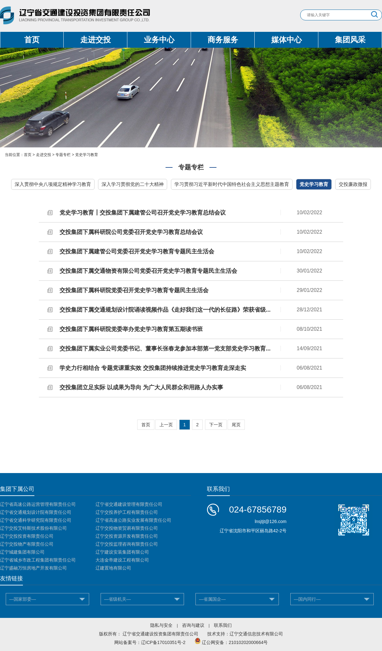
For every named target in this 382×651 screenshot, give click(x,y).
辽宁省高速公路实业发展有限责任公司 (133, 520)
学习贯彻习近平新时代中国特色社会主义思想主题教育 (231, 184)
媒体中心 (286, 39)
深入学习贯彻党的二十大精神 (133, 184)
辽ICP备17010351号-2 (163, 642)
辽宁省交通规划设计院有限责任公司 (35, 512)
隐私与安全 (161, 625)
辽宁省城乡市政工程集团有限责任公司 (38, 560)
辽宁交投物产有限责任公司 (26, 544)
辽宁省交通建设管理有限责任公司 (129, 504)
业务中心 (159, 39)
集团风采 (350, 39)
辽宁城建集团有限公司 (22, 552)
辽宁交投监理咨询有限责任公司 (127, 544)
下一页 (216, 424)
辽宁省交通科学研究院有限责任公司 (35, 520)
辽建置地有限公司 (113, 567)
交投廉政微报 (353, 184)
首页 (31, 39)
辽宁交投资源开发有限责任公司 (127, 536)
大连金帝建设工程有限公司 (122, 560)
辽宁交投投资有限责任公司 (26, 536)
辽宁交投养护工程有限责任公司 (127, 512)
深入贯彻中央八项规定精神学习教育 (53, 184)
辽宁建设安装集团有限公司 (122, 552)
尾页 (236, 424)
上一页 (166, 424)
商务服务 (223, 39)
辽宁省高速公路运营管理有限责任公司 (38, 504)
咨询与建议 (193, 625)
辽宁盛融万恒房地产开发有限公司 (33, 567)
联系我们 (223, 625)
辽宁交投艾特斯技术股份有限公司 (33, 528)
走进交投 (95, 39)
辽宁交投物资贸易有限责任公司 (127, 528)
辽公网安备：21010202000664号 (235, 642)
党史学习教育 (86, 154)
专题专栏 (63, 154)
